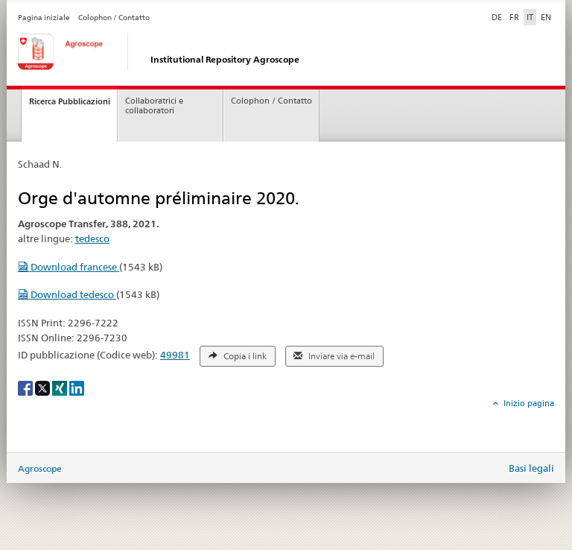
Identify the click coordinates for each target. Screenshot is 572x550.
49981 (175, 355)
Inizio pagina (527, 403)
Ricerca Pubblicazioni (69, 101)
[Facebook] (26, 387)
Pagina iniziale (44, 17)
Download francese (68, 267)
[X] (43, 387)
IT (530, 17)
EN (546, 17)
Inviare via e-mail (334, 356)
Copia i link (238, 356)
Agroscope (40, 468)
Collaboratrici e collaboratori (154, 106)
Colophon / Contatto (114, 17)
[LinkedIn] (76, 387)
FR (514, 17)
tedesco (92, 238)
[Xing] (60, 387)
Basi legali (531, 468)
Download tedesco (67, 294)
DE (498, 16)
